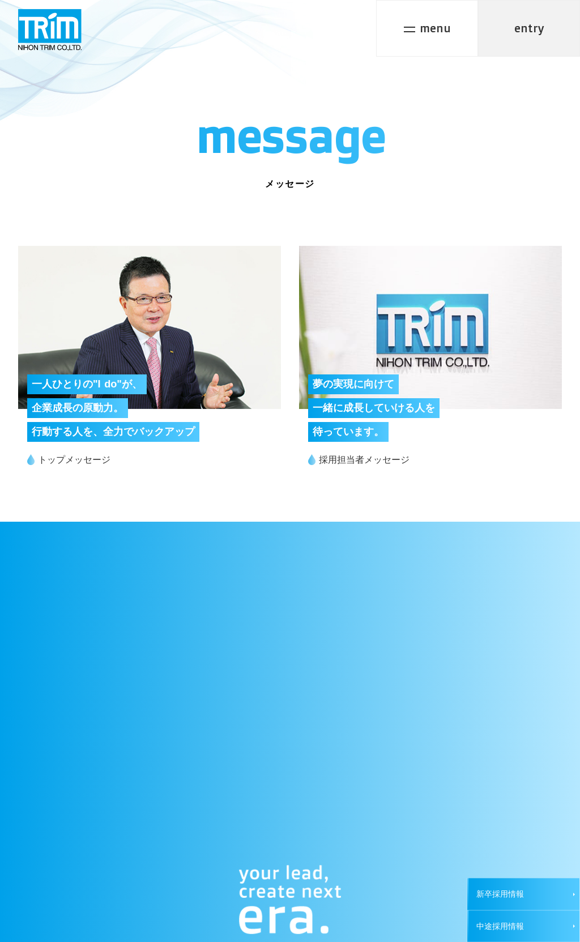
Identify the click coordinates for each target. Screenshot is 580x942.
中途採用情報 (500, 926)
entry (529, 28)
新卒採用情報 (500, 893)
